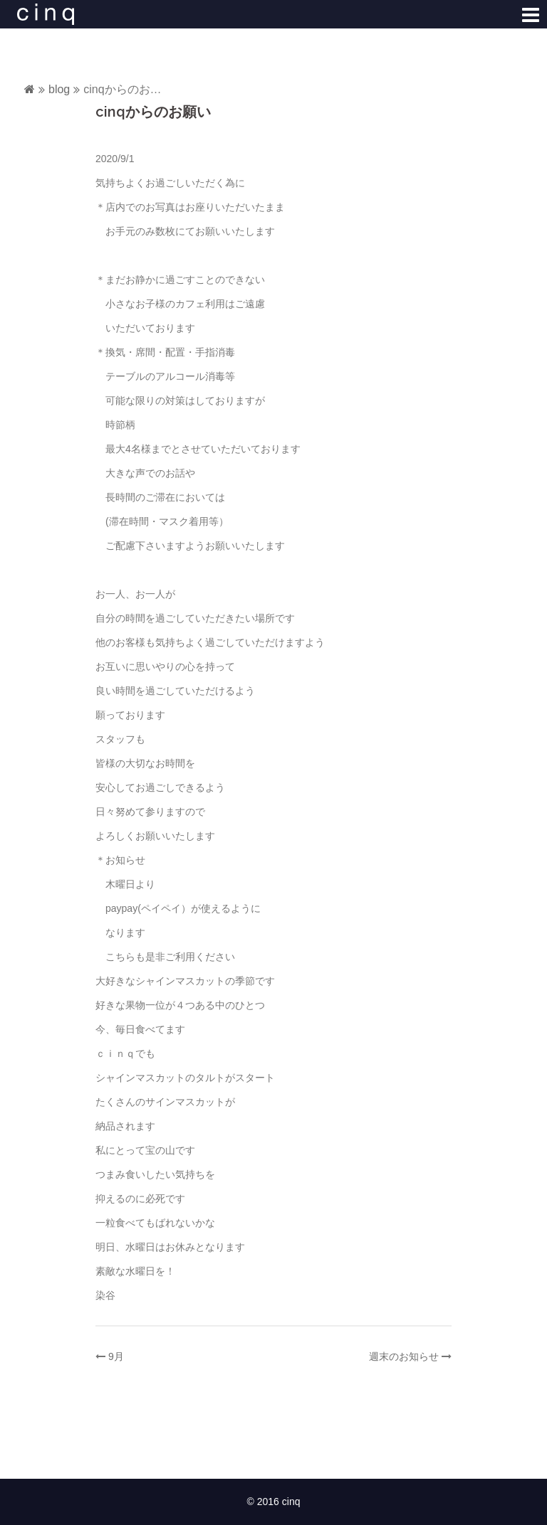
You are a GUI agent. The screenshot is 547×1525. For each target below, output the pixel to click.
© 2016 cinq (274, 1501)
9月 (116, 1356)
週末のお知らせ (404, 1356)
